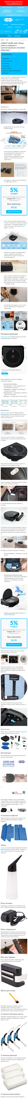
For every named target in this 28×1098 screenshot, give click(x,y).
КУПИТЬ (5, 373)
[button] (20, 31)
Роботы (10, 36)
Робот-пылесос (5, 412)
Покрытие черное (5, 437)
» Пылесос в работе (6, 68)
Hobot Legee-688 (13, 1077)
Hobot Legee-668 (5, 77)
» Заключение (5, 73)
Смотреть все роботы (14, 211)
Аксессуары (17, 36)
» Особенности (5, 58)
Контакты (18, 27)
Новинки (10, 27)
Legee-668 (24, 731)
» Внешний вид (5, 63)
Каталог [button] (5, 24)
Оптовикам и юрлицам (18, 24)
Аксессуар (3, 847)
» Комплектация (6, 65)
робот (24, 224)
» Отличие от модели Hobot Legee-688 (11, 70)
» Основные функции (7, 61)
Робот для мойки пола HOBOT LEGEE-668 (11, 370)
